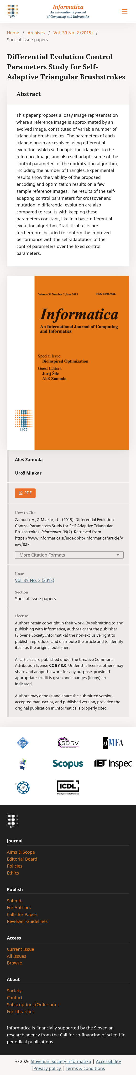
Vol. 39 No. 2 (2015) (73, 32)
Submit (14, 901)
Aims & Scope (21, 852)
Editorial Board (22, 859)
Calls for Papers (22, 914)
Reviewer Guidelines (27, 921)
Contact (15, 997)
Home (13, 32)
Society (14, 990)
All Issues (16, 956)
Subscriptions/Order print (33, 1004)
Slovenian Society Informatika (61, 1061)
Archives (36, 32)
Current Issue (20, 949)
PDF (27, 492)
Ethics (13, 873)
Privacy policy (47, 1068)
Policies (14, 866)
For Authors (19, 907)
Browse (14, 963)
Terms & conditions (85, 1068)
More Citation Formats (42, 555)
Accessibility (108, 1061)
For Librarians (21, 1011)
